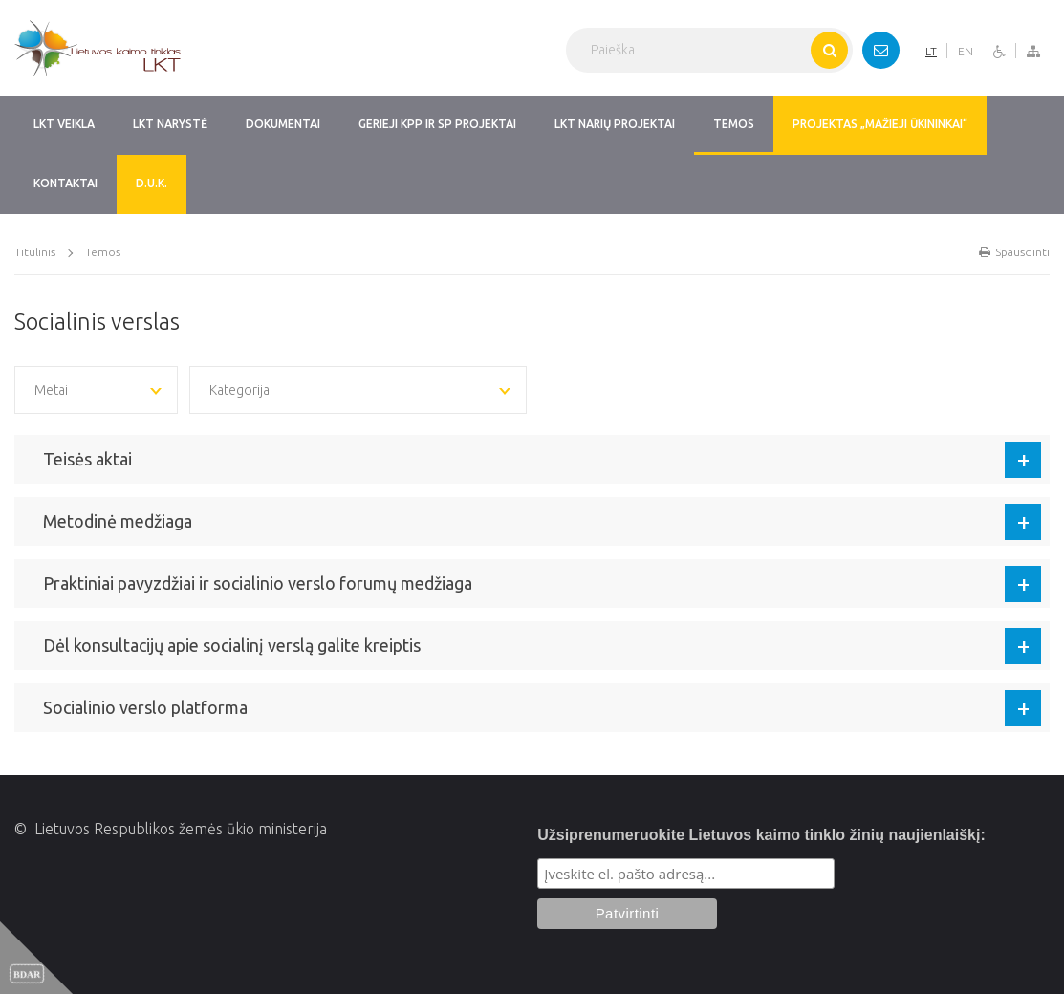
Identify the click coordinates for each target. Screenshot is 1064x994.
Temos (102, 252)
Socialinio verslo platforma (145, 707)
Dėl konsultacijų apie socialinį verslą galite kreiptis (232, 645)
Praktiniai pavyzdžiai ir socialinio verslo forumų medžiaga (257, 583)
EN (965, 51)
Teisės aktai (87, 458)
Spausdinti (1014, 252)
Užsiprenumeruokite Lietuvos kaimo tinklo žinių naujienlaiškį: (761, 835)
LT (931, 51)
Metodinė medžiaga (117, 520)
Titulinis (34, 252)
